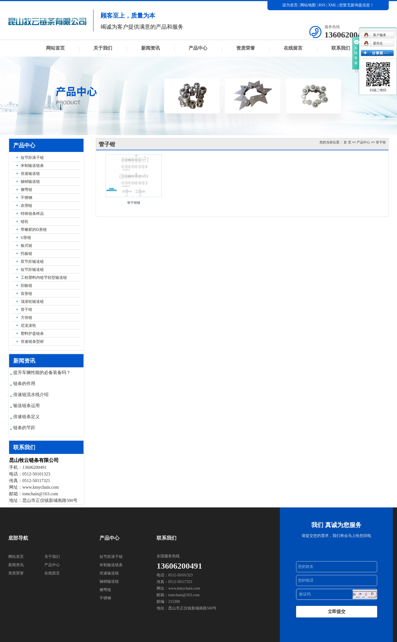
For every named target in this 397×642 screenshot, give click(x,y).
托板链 (26, 253)
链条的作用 (24, 383)
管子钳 (26, 309)
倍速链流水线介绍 (31, 394)
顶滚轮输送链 (32, 301)
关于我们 (102, 48)
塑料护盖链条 (32, 333)
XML (332, 5)
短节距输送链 (32, 269)
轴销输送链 (30, 181)
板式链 (26, 245)
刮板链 (26, 285)
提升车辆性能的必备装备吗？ (42, 372)
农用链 (26, 205)
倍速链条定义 (26, 416)
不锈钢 (26, 197)
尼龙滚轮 (28, 325)
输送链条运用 (26, 405)
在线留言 (293, 48)
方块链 (26, 317)
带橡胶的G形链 (34, 229)
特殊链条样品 (32, 213)
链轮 (24, 221)
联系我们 (340, 48)
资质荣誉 (245, 48)
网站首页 (55, 48)
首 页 (347, 142)
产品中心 (198, 48)
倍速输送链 (30, 173)
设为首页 (290, 5)
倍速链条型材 (32, 341)
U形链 (26, 237)
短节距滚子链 (32, 157)
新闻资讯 (150, 48)
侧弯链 (26, 189)
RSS (321, 5)
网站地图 (308, 5)
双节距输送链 (32, 261)
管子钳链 (133, 203)
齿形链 (26, 293)
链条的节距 (24, 427)
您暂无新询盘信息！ (356, 5)
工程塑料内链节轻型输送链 (44, 277)
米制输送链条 (32, 165)
